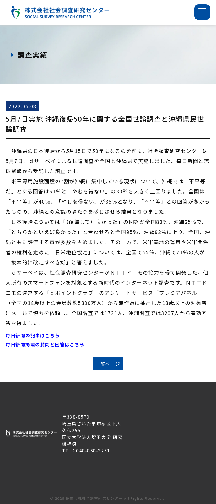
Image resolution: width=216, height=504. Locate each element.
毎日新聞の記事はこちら (33, 335)
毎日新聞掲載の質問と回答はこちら (45, 344)
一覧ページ (108, 363)
